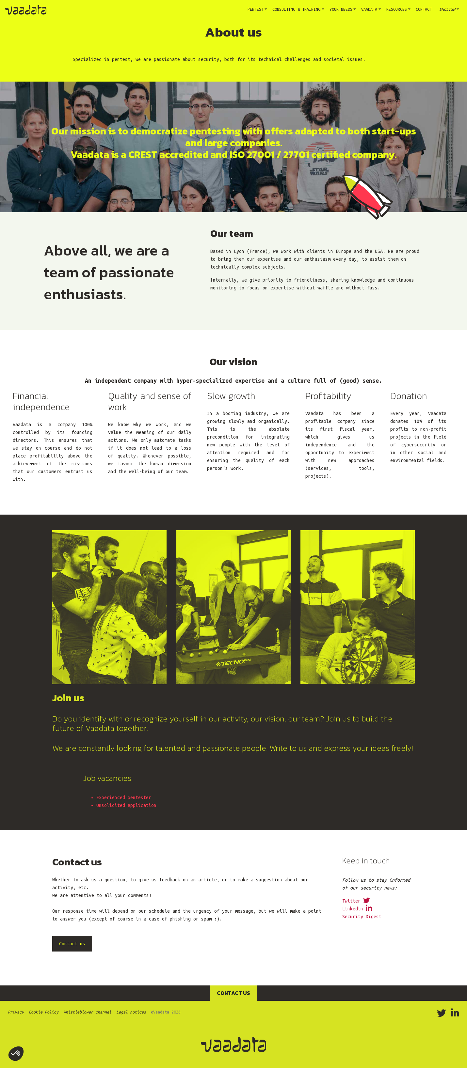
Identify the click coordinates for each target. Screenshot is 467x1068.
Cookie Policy (43, 1012)
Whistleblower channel (87, 1012)
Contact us (233, 993)
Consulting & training (296, 9)
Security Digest (361, 916)
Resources (396, 9)
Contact (424, 9)
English (446, 9)
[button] (16, 1053)
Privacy (16, 1012)
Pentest (259, 8)
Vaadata (369, 9)
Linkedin (357, 908)
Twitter (356, 901)
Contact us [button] (72, 943)
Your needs (341, 9)
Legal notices (131, 1012)
